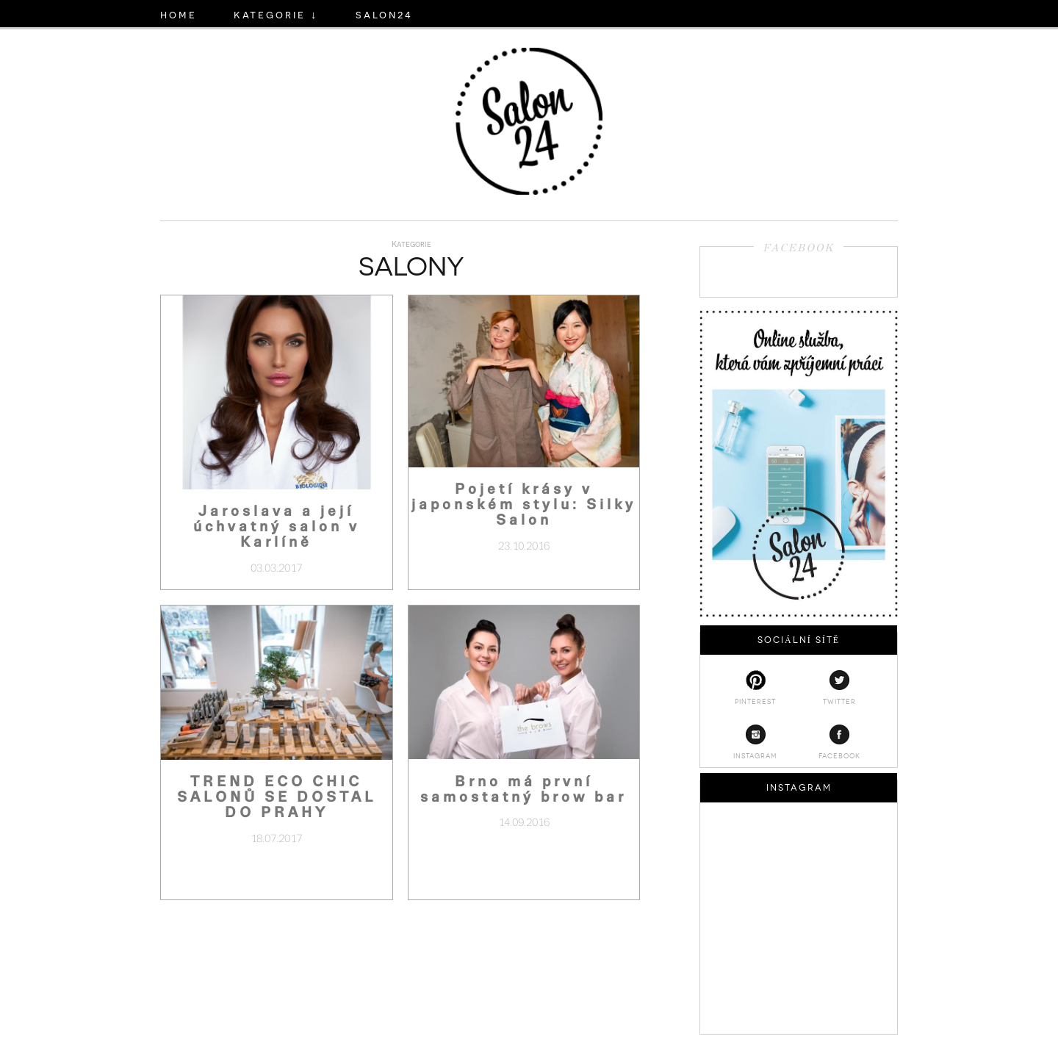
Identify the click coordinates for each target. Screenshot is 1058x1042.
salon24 (384, 14)
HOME (178, 14)
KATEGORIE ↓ (276, 14)
